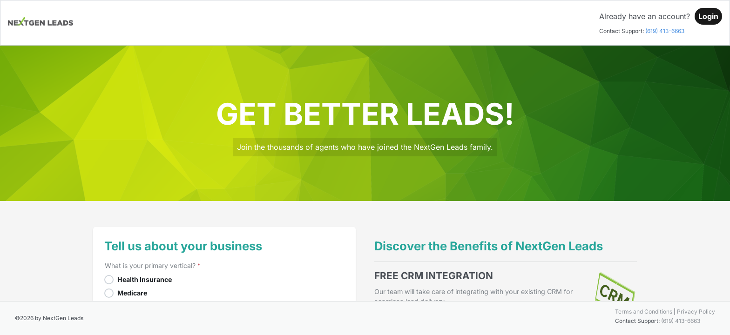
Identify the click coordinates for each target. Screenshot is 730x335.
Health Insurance (144, 279)
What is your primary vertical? (150, 265)
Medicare (132, 293)
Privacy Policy (696, 311)
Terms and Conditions (643, 311)
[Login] (708, 16)
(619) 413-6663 (664, 30)
